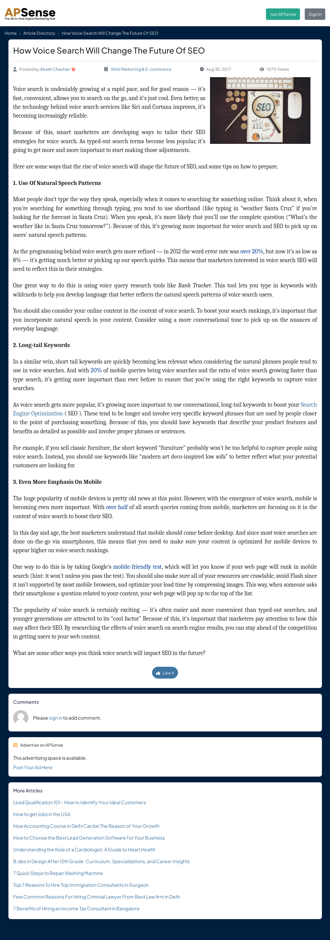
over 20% (251, 251)
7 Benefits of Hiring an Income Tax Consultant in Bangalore (76, 908)
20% (95, 370)
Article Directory (39, 33)
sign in (55, 718)
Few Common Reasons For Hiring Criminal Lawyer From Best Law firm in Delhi (96, 897)
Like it (165, 673)
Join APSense (283, 14)
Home (11, 33)
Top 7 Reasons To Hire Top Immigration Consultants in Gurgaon (81, 885)
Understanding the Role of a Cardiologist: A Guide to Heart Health (84, 849)
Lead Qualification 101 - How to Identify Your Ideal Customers (79, 802)
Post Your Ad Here (33, 767)
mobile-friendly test (137, 566)
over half (116, 507)
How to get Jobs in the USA (41, 814)
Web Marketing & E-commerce (141, 69)
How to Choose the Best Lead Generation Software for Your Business (89, 838)
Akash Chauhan (55, 69)
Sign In (315, 14)
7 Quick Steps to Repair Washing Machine (58, 873)
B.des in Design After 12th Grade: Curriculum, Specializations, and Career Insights (101, 861)
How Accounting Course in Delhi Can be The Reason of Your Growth (86, 826)
